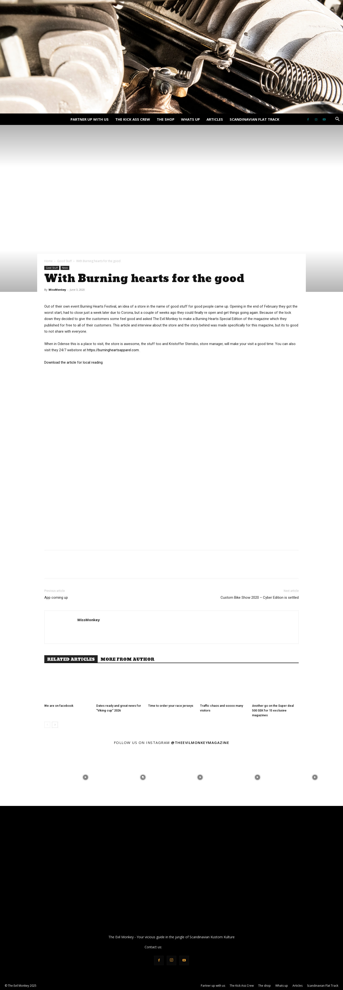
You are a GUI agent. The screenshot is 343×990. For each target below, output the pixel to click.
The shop (165, 119)
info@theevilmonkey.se (181, 947)
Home (48, 261)
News (65, 267)
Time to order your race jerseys (170, 705)
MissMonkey (57, 289)
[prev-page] (47, 725)
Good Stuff (64, 261)
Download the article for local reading (73, 362)
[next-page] (55, 725)
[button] (337, 119)
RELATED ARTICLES (71, 659)
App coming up (56, 597)
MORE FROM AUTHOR (127, 659)
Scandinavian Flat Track (254, 119)
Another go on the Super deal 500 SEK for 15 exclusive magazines (273, 710)
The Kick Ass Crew (132, 119)
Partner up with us (90, 119)
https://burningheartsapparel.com (113, 350)
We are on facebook (58, 705)
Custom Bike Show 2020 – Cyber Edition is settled (260, 597)
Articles (215, 119)
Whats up (190, 119)
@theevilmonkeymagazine (200, 742)
